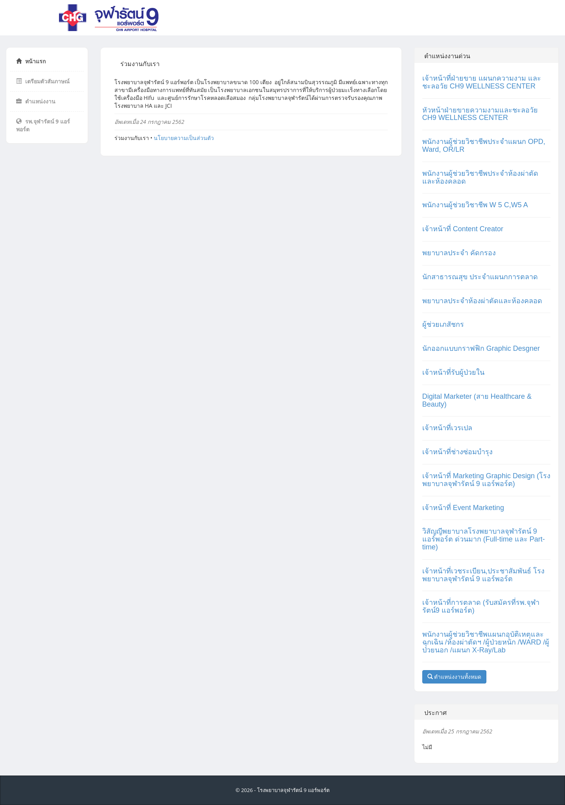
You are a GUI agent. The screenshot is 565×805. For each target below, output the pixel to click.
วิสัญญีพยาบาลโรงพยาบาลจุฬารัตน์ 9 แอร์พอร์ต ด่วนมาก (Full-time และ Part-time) (483, 539)
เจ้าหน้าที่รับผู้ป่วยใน (453, 372)
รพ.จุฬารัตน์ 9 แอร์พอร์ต (43, 125)
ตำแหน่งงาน (35, 101)
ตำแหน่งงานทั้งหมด (454, 676)
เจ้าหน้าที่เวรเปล (447, 428)
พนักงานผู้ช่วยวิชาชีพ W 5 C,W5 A (475, 205)
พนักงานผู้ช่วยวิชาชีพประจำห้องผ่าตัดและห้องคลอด (480, 177)
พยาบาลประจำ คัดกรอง (459, 253)
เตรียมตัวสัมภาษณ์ (43, 81)
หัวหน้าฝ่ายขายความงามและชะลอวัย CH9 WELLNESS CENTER (480, 114)
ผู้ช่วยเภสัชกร (443, 324)
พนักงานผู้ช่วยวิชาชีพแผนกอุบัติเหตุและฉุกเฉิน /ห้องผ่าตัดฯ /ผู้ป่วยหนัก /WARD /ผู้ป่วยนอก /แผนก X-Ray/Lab (485, 642)
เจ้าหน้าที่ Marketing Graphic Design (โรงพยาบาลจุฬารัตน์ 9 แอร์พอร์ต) (486, 480)
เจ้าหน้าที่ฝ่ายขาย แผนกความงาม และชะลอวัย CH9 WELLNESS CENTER (481, 82)
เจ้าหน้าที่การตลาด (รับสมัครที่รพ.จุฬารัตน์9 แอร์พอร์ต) (480, 606)
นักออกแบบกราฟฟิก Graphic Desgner (481, 348)
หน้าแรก (31, 61)
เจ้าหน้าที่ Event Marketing (463, 508)
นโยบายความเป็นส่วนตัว (184, 138)
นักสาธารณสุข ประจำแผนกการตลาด (480, 277)
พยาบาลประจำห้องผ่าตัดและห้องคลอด (482, 301)
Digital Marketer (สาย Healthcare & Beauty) (477, 400)
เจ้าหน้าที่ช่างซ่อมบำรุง (457, 452)
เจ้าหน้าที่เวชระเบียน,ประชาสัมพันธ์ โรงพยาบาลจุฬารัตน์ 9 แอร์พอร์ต (483, 575)
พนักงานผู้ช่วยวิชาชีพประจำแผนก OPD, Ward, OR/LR (483, 145)
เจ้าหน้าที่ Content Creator (462, 229)
